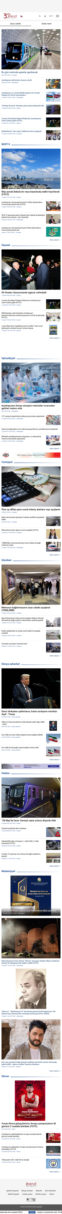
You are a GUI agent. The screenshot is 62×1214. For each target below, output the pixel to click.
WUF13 (6, 144)
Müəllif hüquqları (13, 1194)
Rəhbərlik (39, 1191)
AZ (50, 16)
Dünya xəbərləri (11, 663)
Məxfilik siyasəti (40, 1194)
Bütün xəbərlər (54, 240)
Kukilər (51, 1194)
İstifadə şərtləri (27, 1194)
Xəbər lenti (46, 23)
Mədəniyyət (8, 871)
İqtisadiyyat (8, 358)
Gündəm (7, 560)
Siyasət (6, 245)
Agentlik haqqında (12, 1191)
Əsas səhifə (15, 23)
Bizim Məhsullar (50, 1191)
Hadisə (6, 773)
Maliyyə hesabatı (27, 1191)
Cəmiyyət (7, 462)
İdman (5, 1076)
